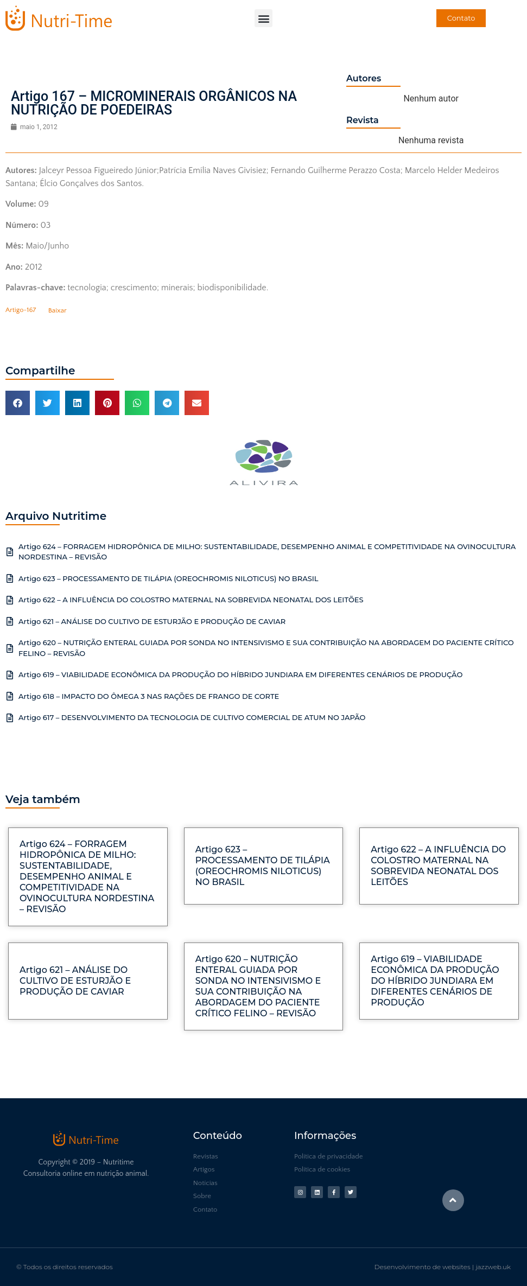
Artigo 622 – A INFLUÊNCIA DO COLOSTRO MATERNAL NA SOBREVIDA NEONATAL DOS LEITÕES (191, 599)
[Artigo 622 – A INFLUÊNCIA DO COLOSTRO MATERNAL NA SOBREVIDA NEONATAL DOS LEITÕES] (9, 600)
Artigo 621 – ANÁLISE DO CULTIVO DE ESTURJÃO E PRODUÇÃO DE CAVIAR (151, 621)
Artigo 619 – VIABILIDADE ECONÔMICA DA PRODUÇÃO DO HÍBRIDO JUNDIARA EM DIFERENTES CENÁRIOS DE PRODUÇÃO (240, 674)
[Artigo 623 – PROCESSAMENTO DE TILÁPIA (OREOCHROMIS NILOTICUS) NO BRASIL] (9, 578)
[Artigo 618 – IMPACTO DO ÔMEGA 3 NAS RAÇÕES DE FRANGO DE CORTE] (9, 696)
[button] (263, 18)
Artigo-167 (20, 310)
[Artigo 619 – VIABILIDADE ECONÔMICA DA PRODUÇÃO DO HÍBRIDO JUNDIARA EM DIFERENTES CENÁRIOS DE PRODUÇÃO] (9, 675)
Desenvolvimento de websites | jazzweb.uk (442, 1267)
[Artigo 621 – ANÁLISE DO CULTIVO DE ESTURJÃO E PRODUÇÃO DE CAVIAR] (9, 621)
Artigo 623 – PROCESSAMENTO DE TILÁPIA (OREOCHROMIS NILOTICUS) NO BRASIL (168, 578)
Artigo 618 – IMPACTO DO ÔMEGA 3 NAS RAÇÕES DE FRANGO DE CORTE (148, 696)
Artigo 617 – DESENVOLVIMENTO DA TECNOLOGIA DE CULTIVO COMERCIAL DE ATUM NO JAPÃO (192, 717)
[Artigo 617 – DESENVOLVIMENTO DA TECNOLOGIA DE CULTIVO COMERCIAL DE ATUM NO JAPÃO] (9, 718)
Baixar (57, 310)
